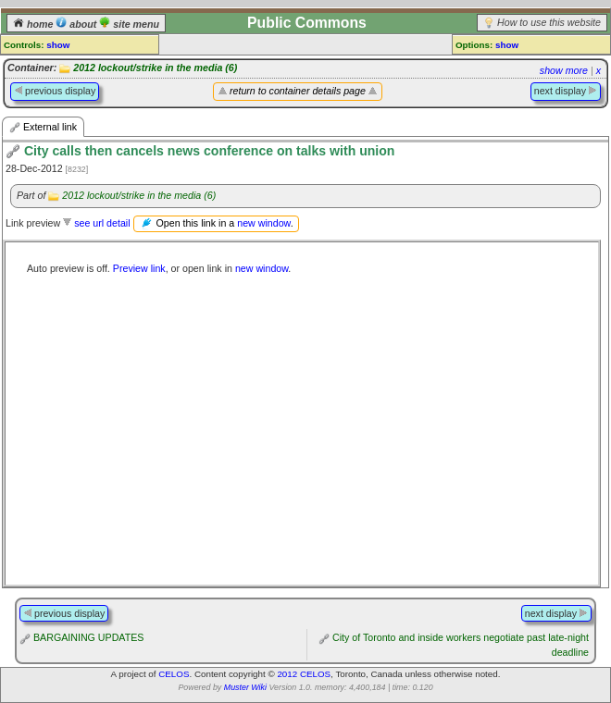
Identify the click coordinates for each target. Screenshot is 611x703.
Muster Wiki (245, 687)
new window (263, 222)
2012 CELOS (303, 674)
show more (564, 70)
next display (565, 90)
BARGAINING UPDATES (88, 637)
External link (43, 127)
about (77, 24)
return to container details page (297, 90)
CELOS (173, 674)
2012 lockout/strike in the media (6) (155, 67)
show (57, 45)
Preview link (139, 268)
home (34, 24)
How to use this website (549, 22)
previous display (54, 90)
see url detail (102, 222)
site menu (129, 24)
